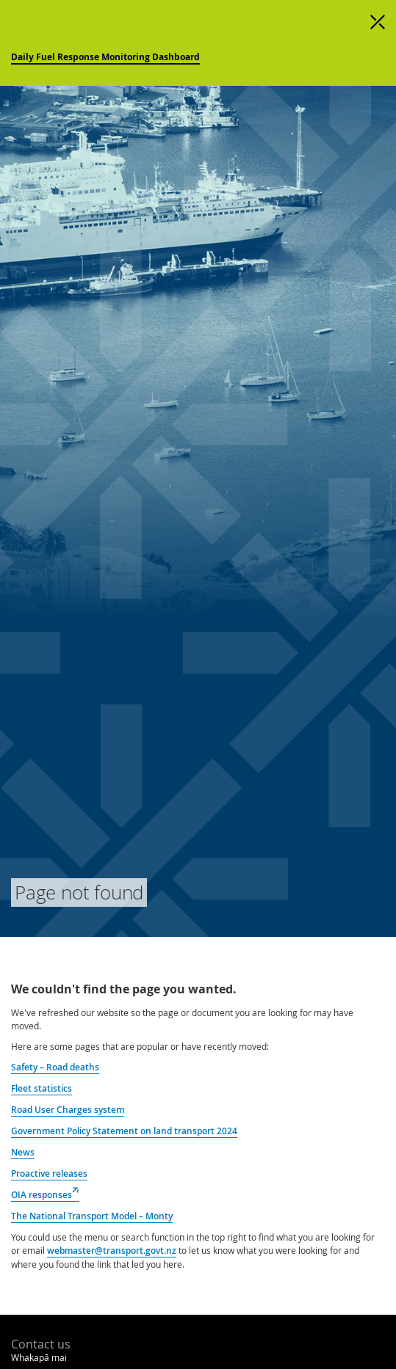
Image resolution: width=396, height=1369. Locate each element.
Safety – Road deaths (55, 1067)
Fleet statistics (41, 1088)
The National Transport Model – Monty (92, 1216)
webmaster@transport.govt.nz (111, 1250)
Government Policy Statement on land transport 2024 (124, 1131)
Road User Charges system (67, 1109)
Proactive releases (49, 1173)
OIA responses (45, 1195)
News (23, 1152)
